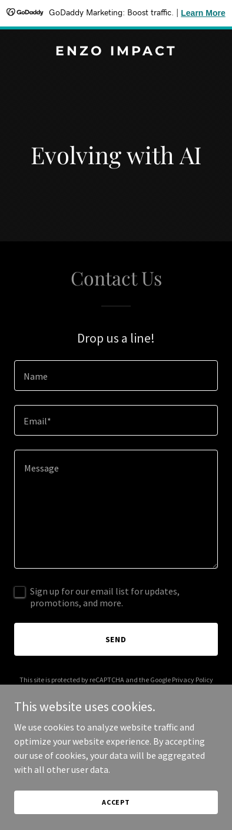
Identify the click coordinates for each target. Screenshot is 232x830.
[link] (116, 52)
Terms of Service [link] (113, 690)
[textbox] (116, 375)
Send (116, 639)
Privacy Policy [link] (192, 679)
